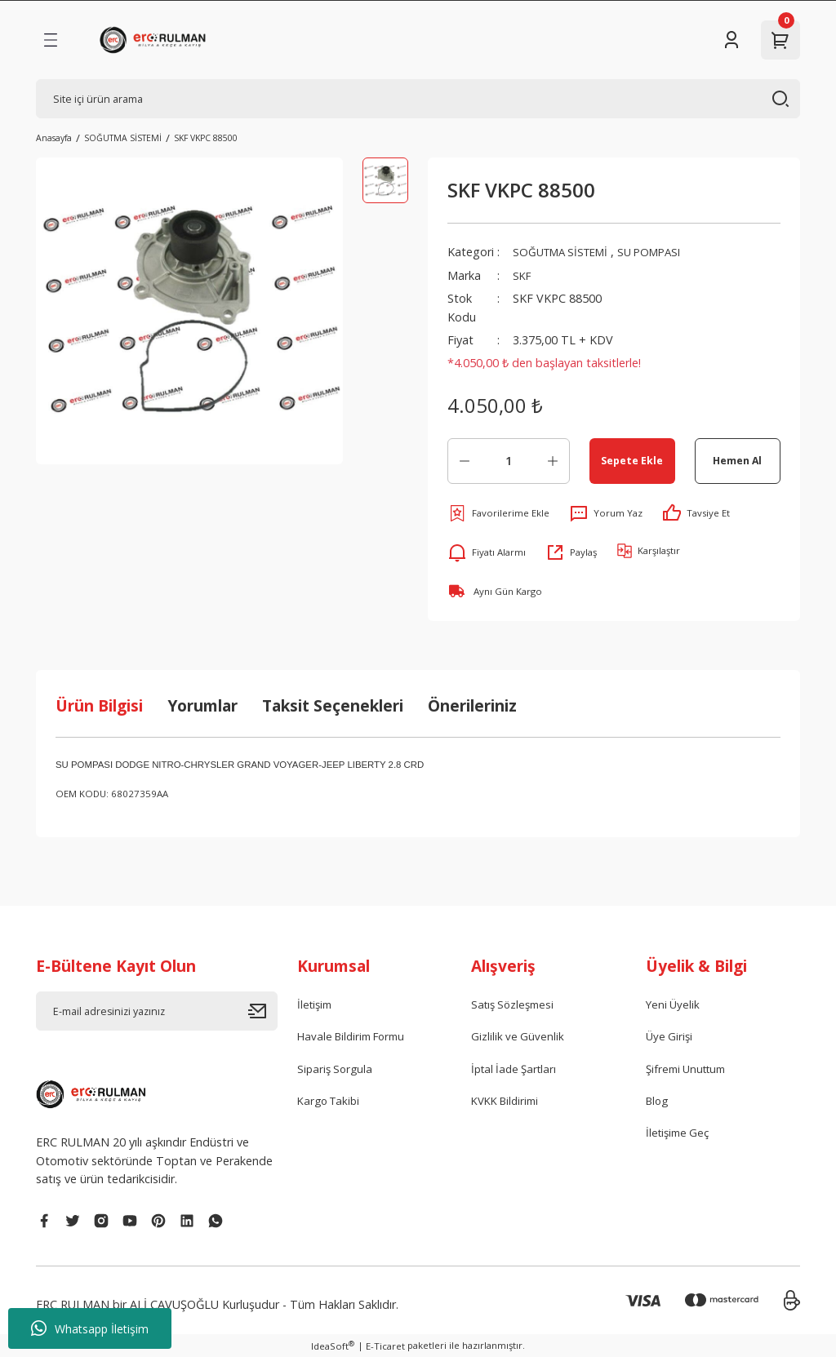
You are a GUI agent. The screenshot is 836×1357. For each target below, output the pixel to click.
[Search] (418, 98)
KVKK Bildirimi (508, 1103)
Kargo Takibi (331, 1103)
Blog (658, 1103)
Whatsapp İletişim (90, 1328)
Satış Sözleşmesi (515, 1005)
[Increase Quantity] (552, 461)
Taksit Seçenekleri (332, 705)
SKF (523, 275)
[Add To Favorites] (498, 513)
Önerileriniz (472, 705)
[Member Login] (731, 40)
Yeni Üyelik (674, 1005)
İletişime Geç (680, 1137)
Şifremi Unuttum (690, 1071)
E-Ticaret (385, 1346)
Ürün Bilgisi (99, 705)
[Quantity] (508, 461)
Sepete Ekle (632, 460)
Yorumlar (202, 705)
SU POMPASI (663, 251)
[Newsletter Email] (157, 1011)
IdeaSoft (332, 1345)
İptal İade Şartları (517, 1071)
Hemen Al (737, 460)
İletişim (316, 1005)
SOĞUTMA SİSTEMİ (566, 251)
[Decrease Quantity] (464, 461)
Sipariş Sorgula (336, 1071)
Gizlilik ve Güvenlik (518, 1038)
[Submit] (263, 1011)
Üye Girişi (670, 1038)
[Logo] (155, 40)
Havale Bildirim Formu (356, 1038)
